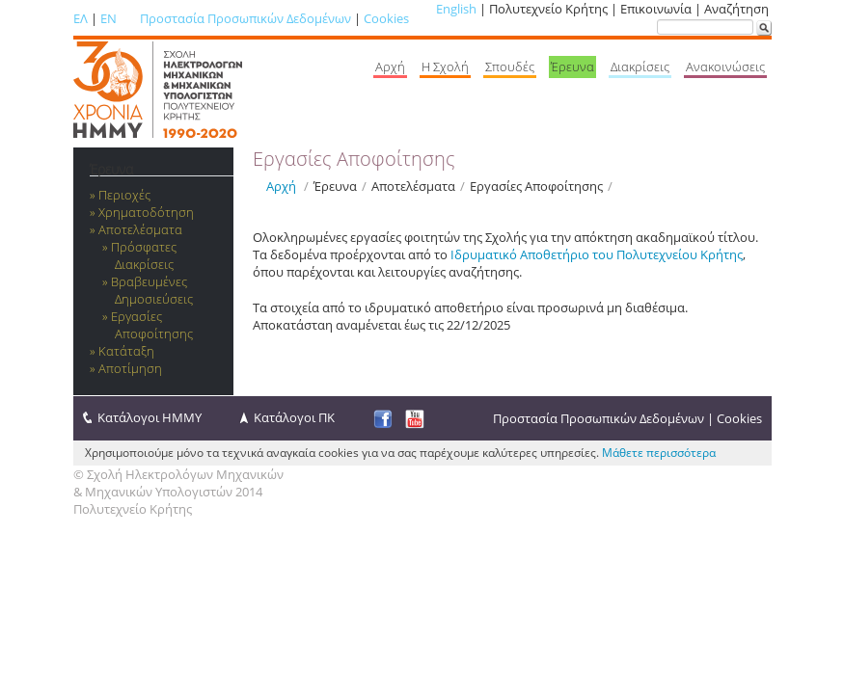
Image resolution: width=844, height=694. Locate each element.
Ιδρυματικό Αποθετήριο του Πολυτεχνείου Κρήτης (596, 254)
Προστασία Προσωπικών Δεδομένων (245, 18)
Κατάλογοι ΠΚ (294, 417)
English (456, 8)
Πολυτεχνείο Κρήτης (132, 509)
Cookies (386, 18)
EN (108, 18)
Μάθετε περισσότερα (659, 452)
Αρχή (281, 186)
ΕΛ (80, 18)
